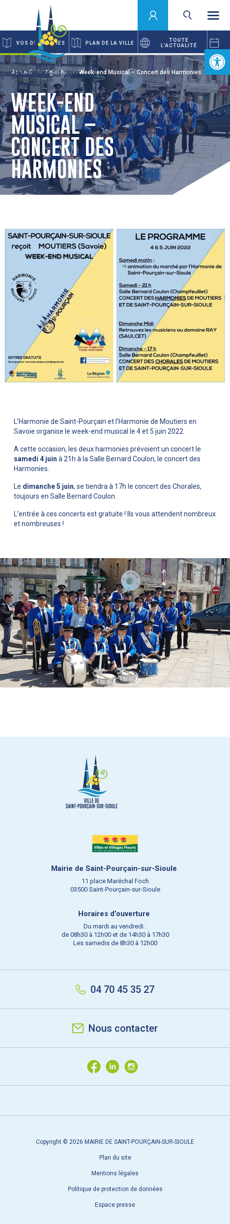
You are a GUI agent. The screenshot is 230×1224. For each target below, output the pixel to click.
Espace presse (115, 1204)
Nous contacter (115, 1028)
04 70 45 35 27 (115, 989)
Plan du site (115, 1157)
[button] (217, 62)
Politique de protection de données (115, 1189)
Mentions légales (115, 1173)
